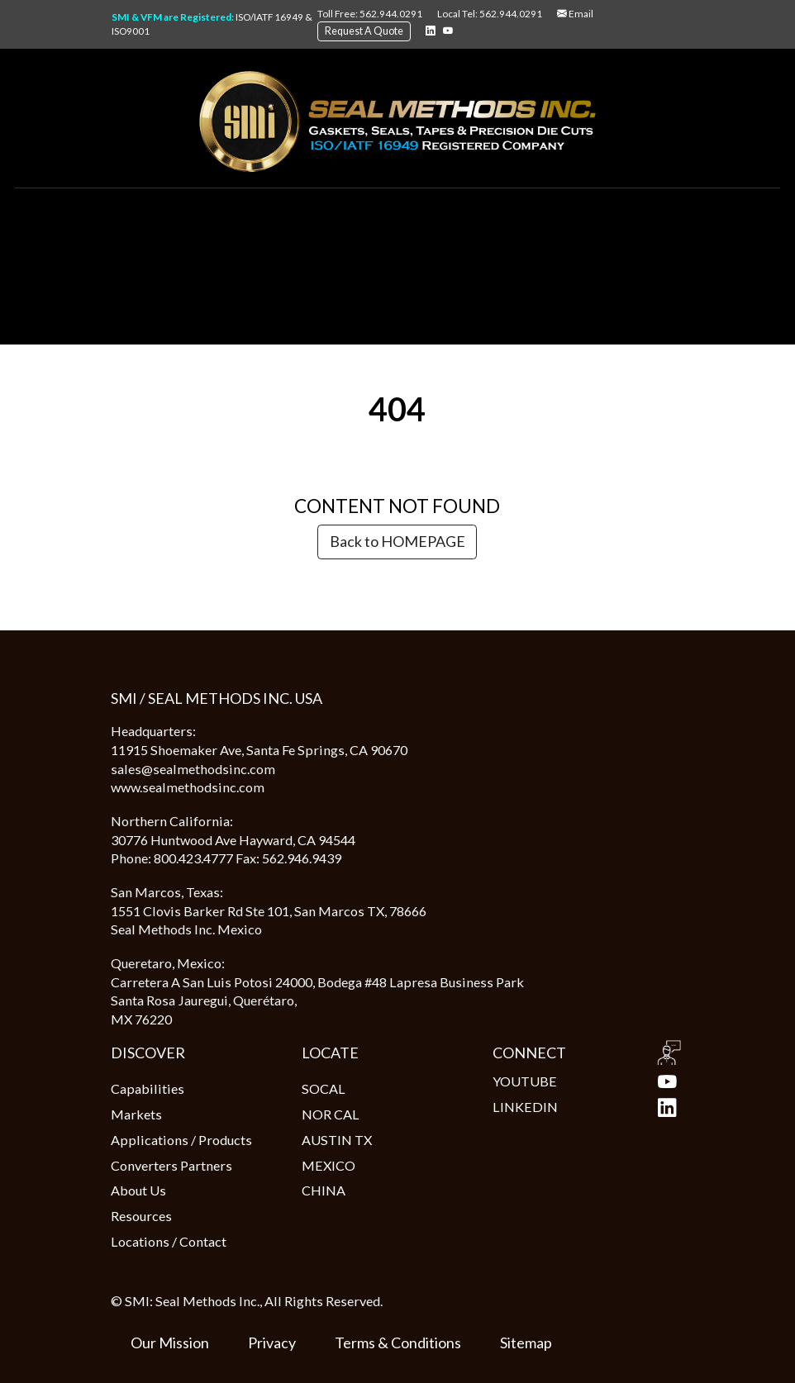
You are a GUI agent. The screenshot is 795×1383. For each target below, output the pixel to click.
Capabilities (147, 1088)
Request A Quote (364, 31)
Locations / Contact (168, 1241)
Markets (136, 1114)
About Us (138, 1190)
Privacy (272, 1342)
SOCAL (323, 1088)
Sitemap (526, 1342)
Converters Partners (171, 1165)
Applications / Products (181, 1140)
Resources (141, 1216)
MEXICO (328, 1165)
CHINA (323, 1190)
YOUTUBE (588, 1081)
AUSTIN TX (337, 1140)
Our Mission (170, 1342)
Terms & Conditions (398, 1342)
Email (575, 13)
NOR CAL (330, 1114)
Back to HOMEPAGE (397, 541)
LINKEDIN (588, 1107)
